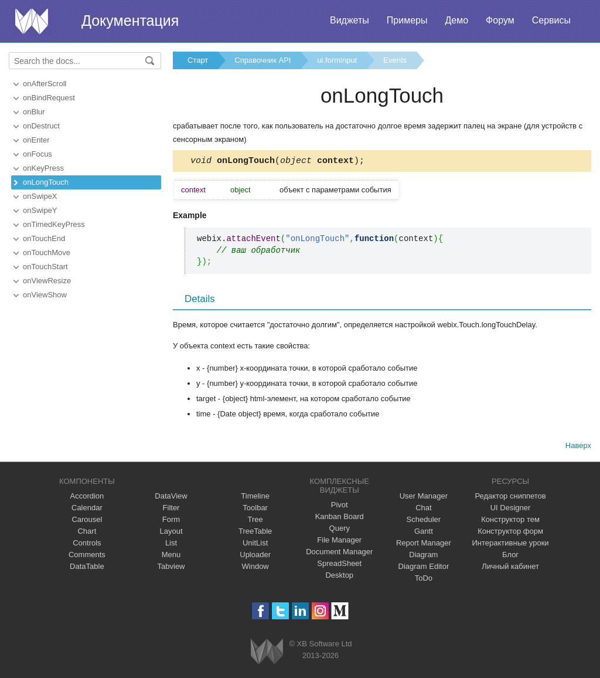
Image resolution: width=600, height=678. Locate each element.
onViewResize (47, 280)
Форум (500, 20)
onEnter (36, 139)
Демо (456, 20)
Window (255, 568)
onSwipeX (40, 196)
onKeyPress (43, 168)
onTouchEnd (44, 238)
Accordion (87, 497)
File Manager (339, 541)
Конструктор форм (510, 532)
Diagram (423, 556)
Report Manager (423, 544)
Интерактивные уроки (510, 544)
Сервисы (551, 20)
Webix (267, 653)
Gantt (423, 532)
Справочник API (262, 60)
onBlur (34, 111)
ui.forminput (337, 60)
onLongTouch (46, 182)
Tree (255, 521)
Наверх (578, 447)
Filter (171, 509)
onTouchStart (45, 266)
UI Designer (510, 509)
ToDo (423, 579)
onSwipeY (40, 210)
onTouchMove (46, 252)
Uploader (255, 556)
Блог (510, 556)
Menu (171, 556)
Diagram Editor (423, 568)
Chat (423, 509)
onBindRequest (49, 97)
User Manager (424, 497)
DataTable (87, 568)
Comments (87, 556)
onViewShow (45, 294)
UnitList (255, 544)
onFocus (37, 154)
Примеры (407, 20)
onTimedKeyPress (54, 224)
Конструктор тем (510, 521)
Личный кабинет (510, 568)
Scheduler (424, 521)
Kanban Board (339, 518)
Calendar (87, 509)
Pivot (339, 506)
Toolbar (255, 509)
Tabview (171, 568)
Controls (87, 544)
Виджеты (349, 20)
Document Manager (339, 553)
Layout (170, 532)
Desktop (339, 576)
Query (339, 530)
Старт (198, 60)
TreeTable (255, 532)
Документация (130, 20)
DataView (171, 497)
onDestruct (41, 125)
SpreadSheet (339, 565)
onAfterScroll (44, 83)
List (171, 544)
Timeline (255, 497)
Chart (86, 532)
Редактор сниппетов (510, 497)
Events (395, 60)
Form (171, 521)
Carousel (86, 521)
